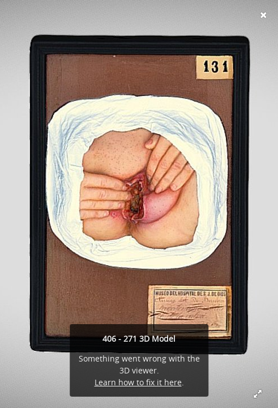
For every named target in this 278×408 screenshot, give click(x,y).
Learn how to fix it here (138, 382)
